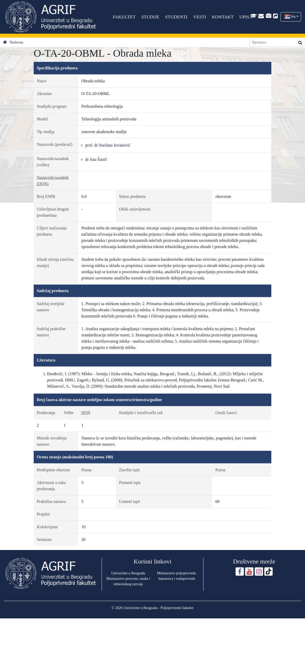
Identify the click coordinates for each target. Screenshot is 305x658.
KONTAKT (223, 16)
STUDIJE (150, 16)
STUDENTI (176, 16)
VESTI (199, 16)
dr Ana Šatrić (96, 159)
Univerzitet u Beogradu (128, 573)
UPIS (244, 16)
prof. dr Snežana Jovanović (107, 145)
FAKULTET (124, 16)
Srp (292, 16)
